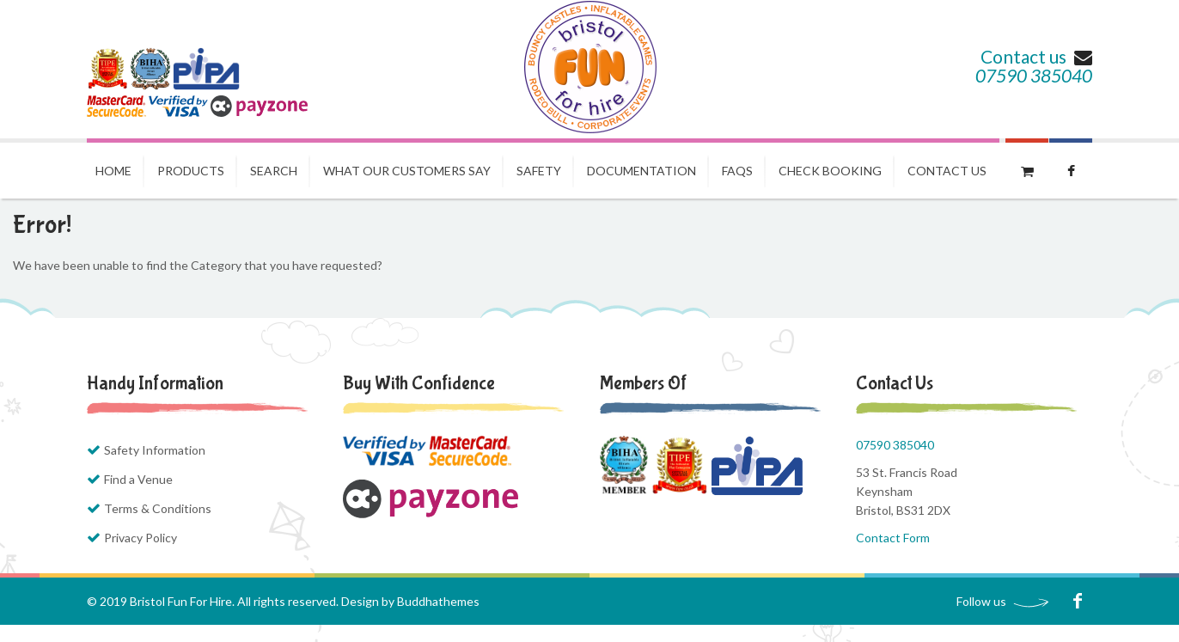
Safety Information (154, 450)
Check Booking (830, 170)
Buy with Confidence (419, 383)
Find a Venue (138, 479)
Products (190, 170)
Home (113, 170)
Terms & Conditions (157, 508)
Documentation (641, 170)
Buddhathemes (438, 601)
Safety (538, 170)
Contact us (1036, 56)
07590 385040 (1033, 75)
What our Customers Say (407, 170)
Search (273, 170)
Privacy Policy (140, 537)
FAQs (737, 170)
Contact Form (893, 537)
